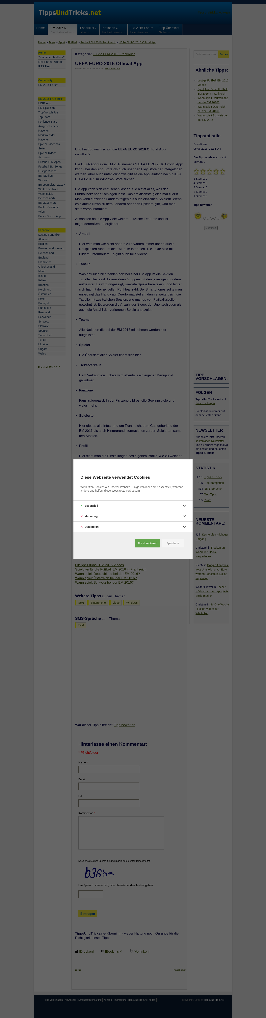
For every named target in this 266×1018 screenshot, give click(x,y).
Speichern (172, 543)
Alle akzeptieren (147, 543)
